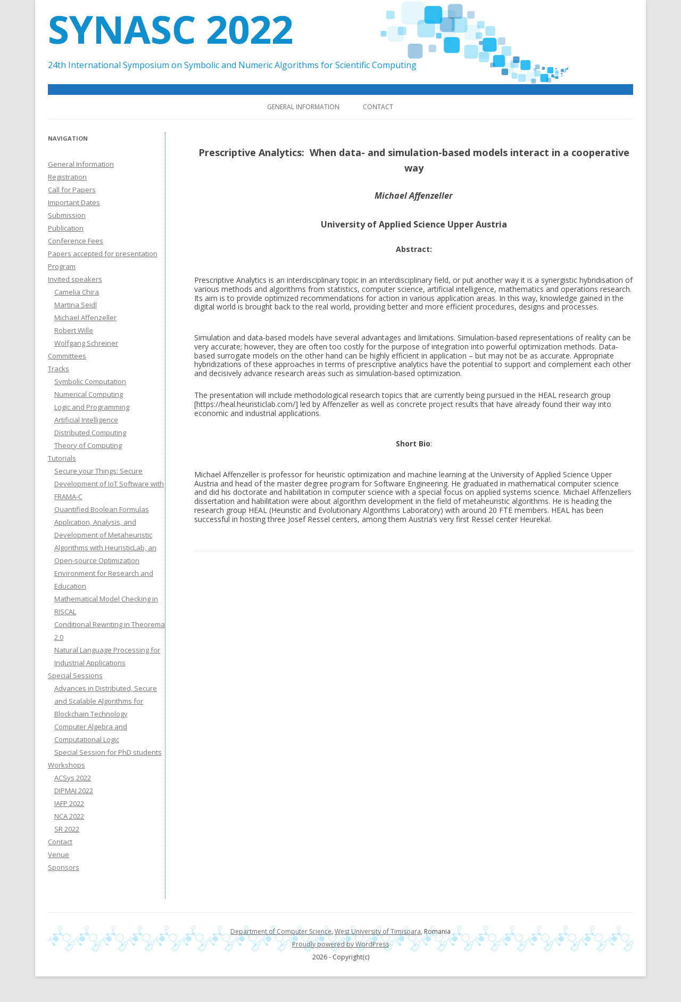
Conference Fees (75, 241)
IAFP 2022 (69, 803)
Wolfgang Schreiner (86, 343)
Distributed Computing (90, 432)
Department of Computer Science (280, 931)
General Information (303, 106)
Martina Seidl (75, 304)
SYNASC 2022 (170, 29)
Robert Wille (73, 330)
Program (62, 266)
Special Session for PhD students (108, 752)
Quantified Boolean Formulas (101, 509)
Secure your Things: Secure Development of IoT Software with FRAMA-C (109, 483)
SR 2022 (66, 829)
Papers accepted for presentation (102, 253)
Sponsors (63, 867)
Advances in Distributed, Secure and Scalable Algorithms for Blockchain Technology (105, 701)
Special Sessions (75, 675)
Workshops (66, 765)
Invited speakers (75, 279)
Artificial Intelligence (86, 420)
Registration (67, 177)
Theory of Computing (88, 445)
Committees (67, 356)
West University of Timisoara (378, 931)
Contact (378, 106)
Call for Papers (72, 189)
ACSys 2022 (72, 778)
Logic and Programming (91, 407)
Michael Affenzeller (85, 317)
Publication (66, 228)
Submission (67, 215)
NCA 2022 (69, 816)
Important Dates (74, 202)
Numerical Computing (88, 394)
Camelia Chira (76, 292)
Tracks (58, 368)
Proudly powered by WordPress (340, 944)
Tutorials (62, 458)
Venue (58, 854)
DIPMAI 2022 (73, 790)
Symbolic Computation (90, 381)
